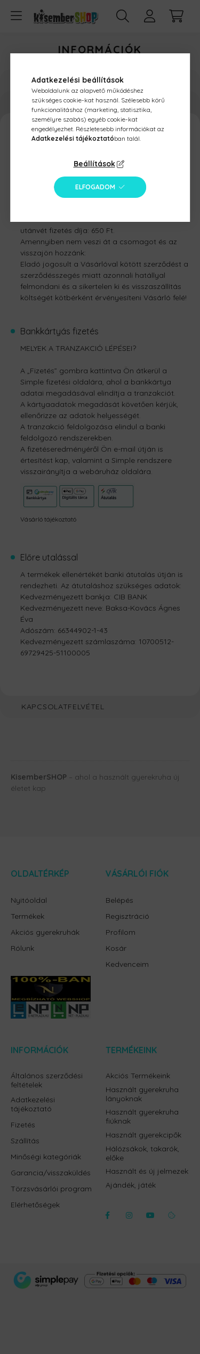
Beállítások (94, 164)
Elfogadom (95, 187)
